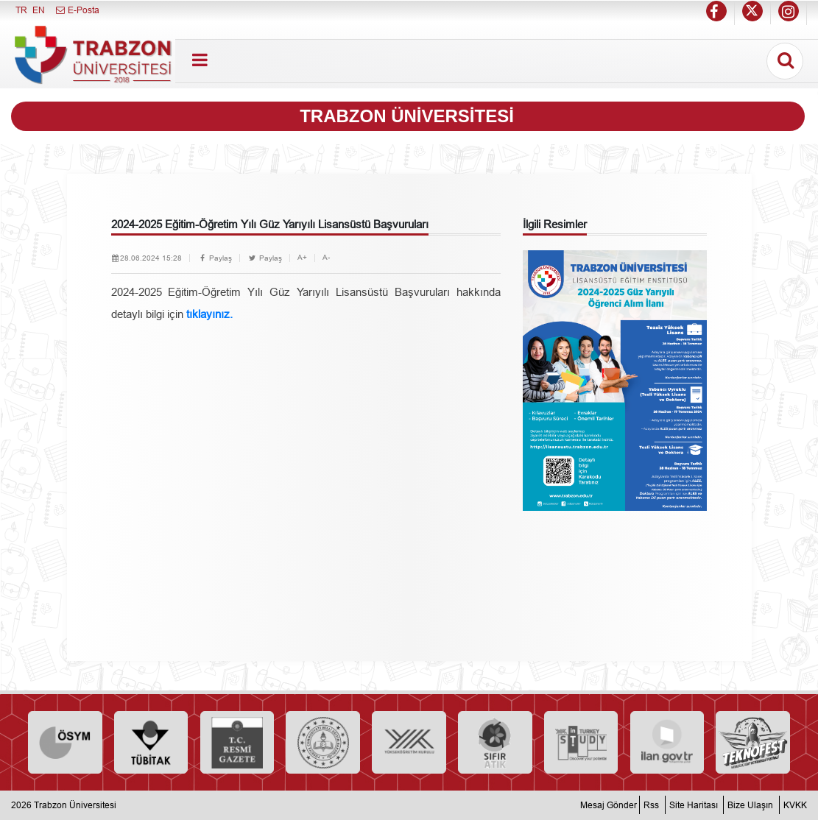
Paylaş (214, 258)
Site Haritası (693, 804)
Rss (651, 804)
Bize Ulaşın (750, 804)
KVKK (795, 804)
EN (38, 9)
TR (21, 9)
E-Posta (76, 9)
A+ (302, 257)
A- (326, 257)
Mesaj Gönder (608, 804)
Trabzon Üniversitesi (75, 804)
